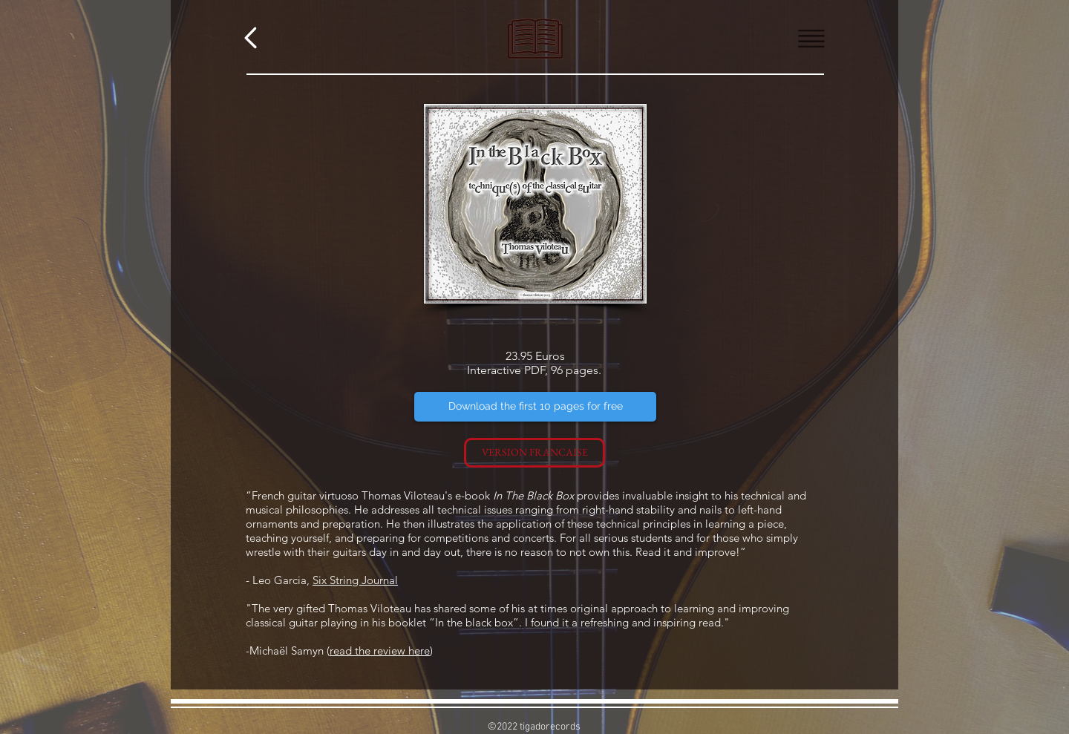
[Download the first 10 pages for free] (535, 407)
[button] (812, 39)
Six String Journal (355, 580)
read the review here (380, 650)
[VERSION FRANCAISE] (534, 453)
